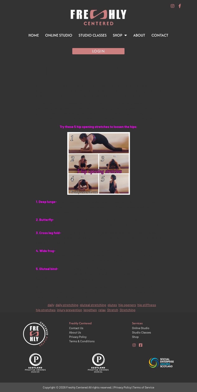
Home (33, 35)
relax (102, 310)
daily (51, 305)
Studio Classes (93, 35)
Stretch (112, 310)
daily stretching (67, 305)
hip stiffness (146, 305)
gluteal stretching (93, 305)
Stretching (127, 310)
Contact (159, 35)
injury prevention (69, 310)
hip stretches (46, 310)
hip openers (127, 305)
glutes (112, 305)
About (139, 35)
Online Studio (58, 35)
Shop (120, 35)
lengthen (90, 310)
